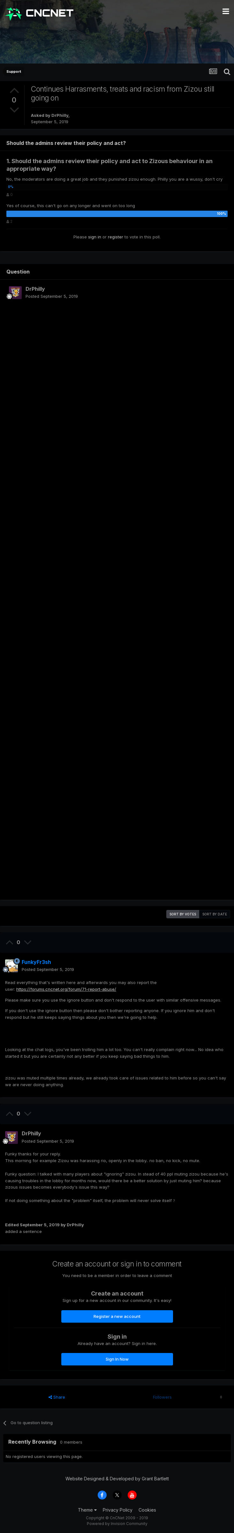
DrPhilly (59, 115)
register (115, 236)
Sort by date (214, 914)
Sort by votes (183, 914)
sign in (94, 236)
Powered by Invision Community (117, 1523)
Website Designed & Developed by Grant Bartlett (117, 1478)
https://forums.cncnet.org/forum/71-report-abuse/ (66, 989)
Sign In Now (117, 1359)
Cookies (147, 1510)
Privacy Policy (117, 1510)
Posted (52, 296)
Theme (87, 1510)
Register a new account (117, 1316)
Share (57, 1397)
